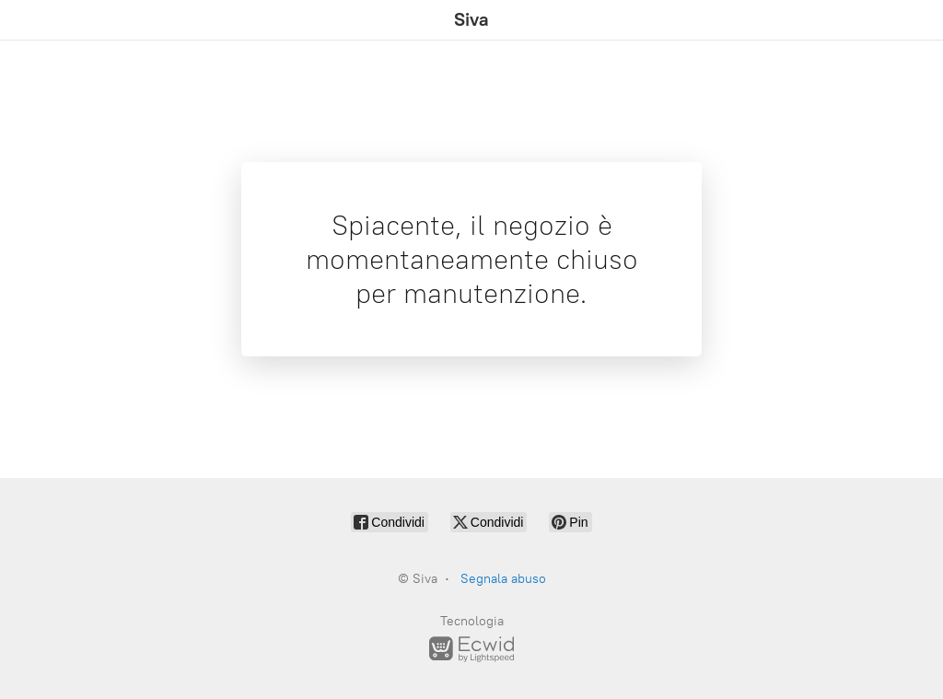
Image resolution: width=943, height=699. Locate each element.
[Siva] (471, 20)
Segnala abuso (503, 579)
